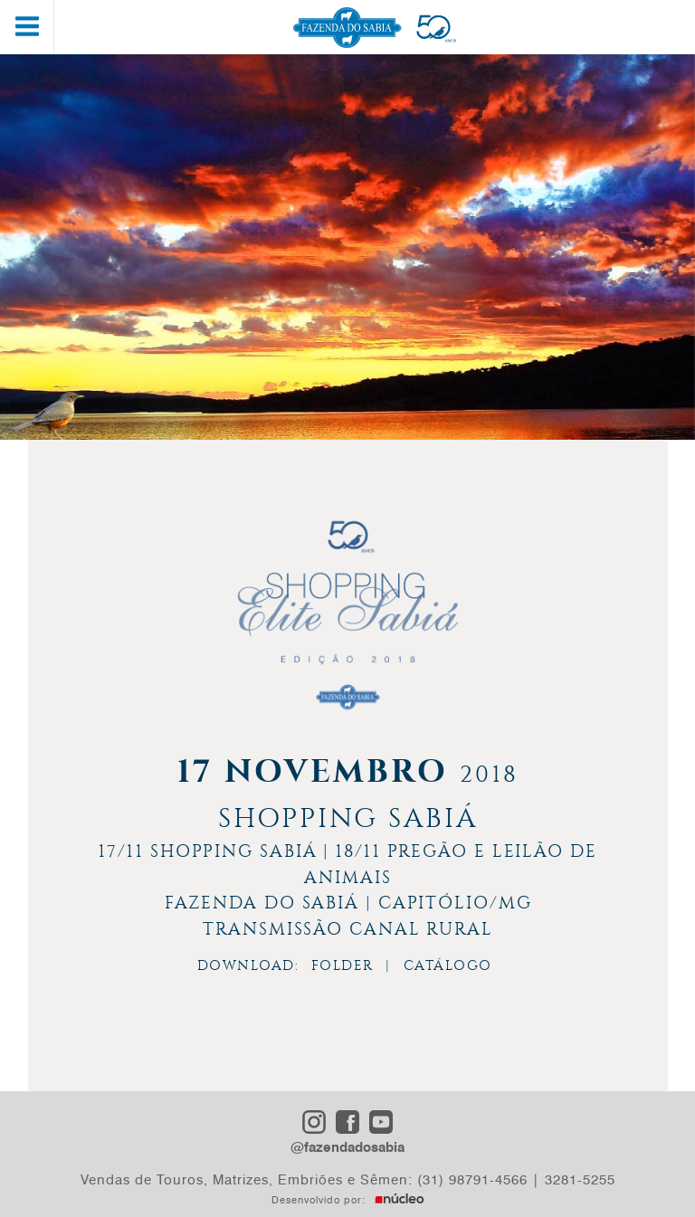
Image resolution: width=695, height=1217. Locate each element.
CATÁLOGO (448, 965)
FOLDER (342, 965)
